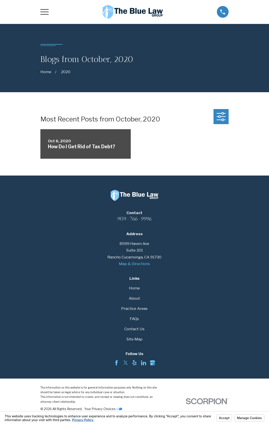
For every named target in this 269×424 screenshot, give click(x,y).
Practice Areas (134, 308)
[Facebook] (116, 362)
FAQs (134, 319)
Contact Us (134, 329)
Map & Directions (134, 264)
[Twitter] (125, 362)
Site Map (134, 339)
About (134, 298)
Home (134, 288)
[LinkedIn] (143, 362)
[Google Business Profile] (152, 362)
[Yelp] (134, 362)
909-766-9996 (134, 219)
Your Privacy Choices (103, 409)
